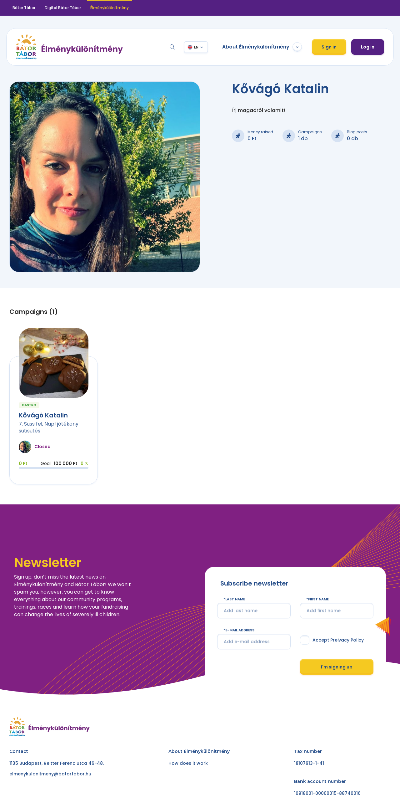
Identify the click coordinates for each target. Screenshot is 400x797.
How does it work (188, 763)
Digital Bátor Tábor (63, 7)
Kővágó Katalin (43, 415)
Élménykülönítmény (109, 7)
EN (196, 47)
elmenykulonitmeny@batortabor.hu (50, 774)
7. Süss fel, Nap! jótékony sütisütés (48, 427)
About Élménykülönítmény (262, 47)
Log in (367, 47)
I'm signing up (336, 678)
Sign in (329, 47)
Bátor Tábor (23, 7)
